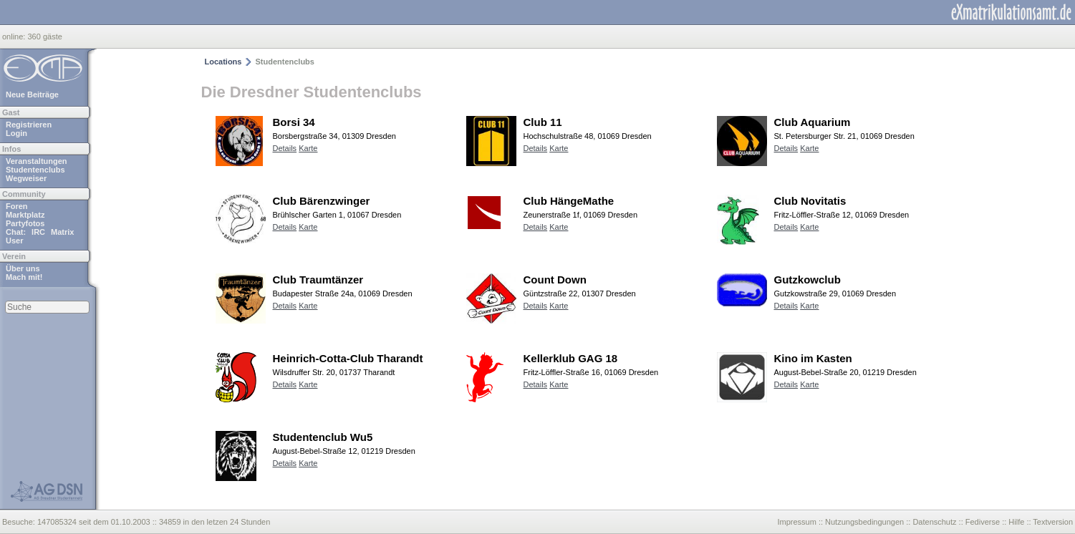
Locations (223, 61)
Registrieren (29, 124)
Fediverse (982, 522)
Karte (308, 148)
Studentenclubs (35, 169)
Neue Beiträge (32, 94)
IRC (38, 232)
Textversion (1053, 522)
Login (16, 133)
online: (14, 36)
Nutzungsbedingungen (864, 522)
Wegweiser (26, 178)
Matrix (62, 232)
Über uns (23, 268)
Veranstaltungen (36, 161)
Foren (17, 206)
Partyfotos (25, 223)
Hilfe (1016, 522)
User (14, 240)
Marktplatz (25, 214)
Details (285, 148)
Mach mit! (24, 277)
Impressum (796, 522)
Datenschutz (934, 522)
